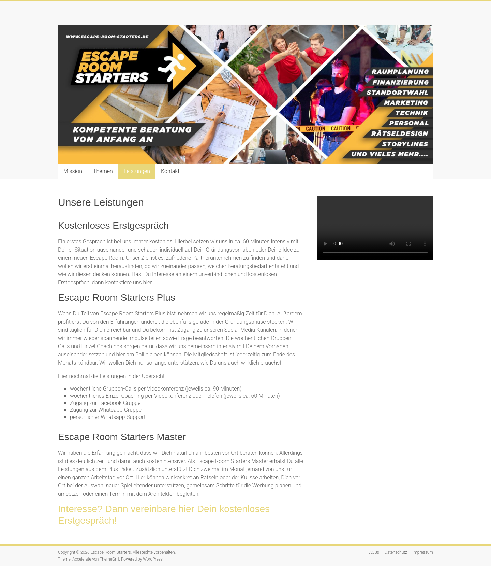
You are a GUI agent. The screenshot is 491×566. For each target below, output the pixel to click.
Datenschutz (396, 552)
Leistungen (137, 171)
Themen (103, 171)
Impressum (423, 552)
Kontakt (170, 171)
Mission (72, 171)
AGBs (374, 552)
